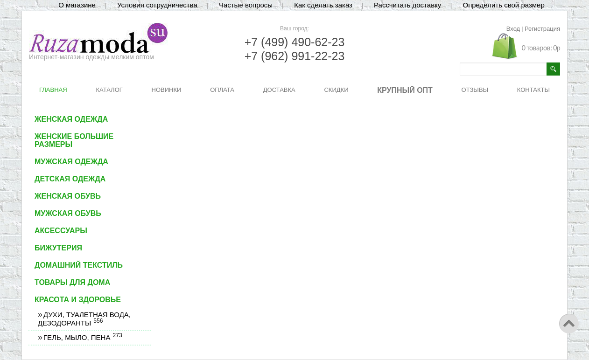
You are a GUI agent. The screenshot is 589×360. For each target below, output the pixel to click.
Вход (513, 28)
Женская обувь (68, 196)
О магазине (77, 5)
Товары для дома (72, 282)
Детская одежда (70, 179)
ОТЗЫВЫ (475, 89)
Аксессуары (61, 231)
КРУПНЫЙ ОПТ (405, 90)
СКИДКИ (336, 89)
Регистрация (542, 28)
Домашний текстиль (79, 265)
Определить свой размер (503, 5)
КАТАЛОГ (109, 89)
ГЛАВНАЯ (53, 89)
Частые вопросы (246, 5)
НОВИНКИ (167, 89)
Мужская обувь (68, 213)
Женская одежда (71, 119)
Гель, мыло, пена (82, 337)
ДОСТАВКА (279, 89)
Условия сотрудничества (157, 5)
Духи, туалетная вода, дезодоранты (84, 319)
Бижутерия (58, 248)
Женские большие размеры (74, 140)
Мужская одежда (71, 162)
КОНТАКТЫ (533, 89)
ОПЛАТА (222, 89)
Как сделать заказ (323, 5)
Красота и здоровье (78, 300)
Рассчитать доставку (407, 5)
